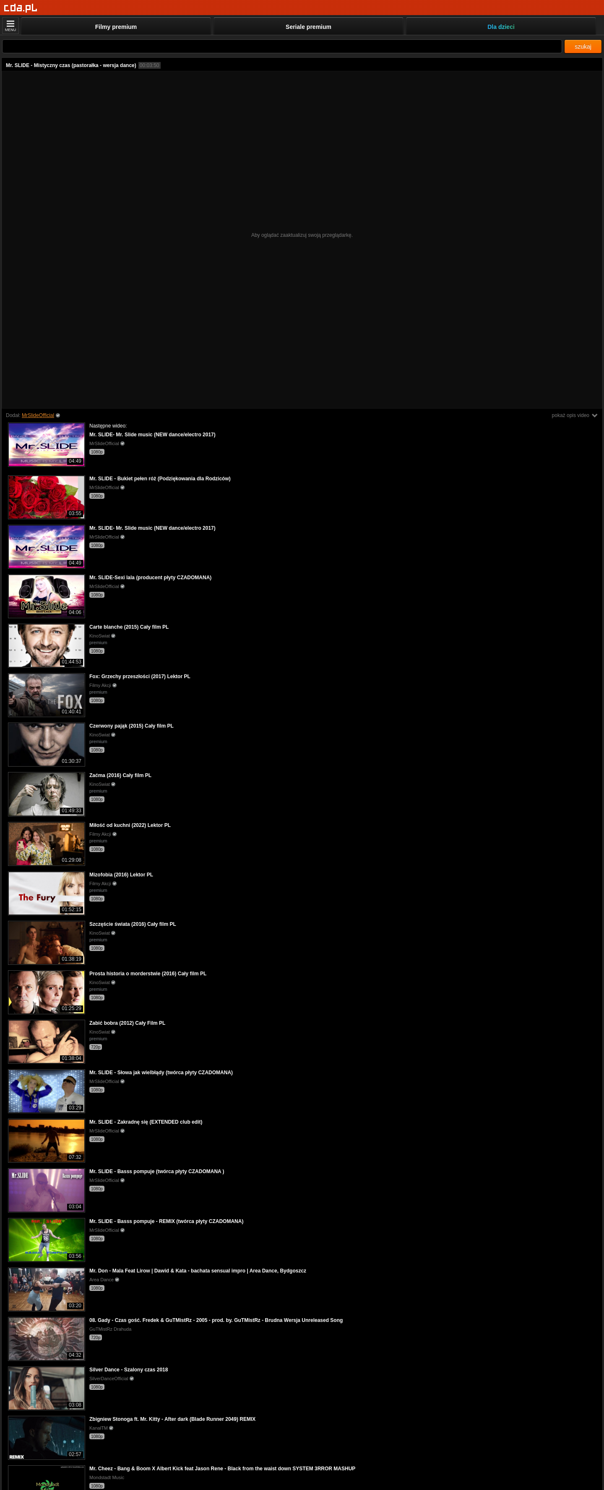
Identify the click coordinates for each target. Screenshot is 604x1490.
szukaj (583, 46)
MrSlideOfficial (38, 415)
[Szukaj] (282, 46)
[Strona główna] (20, 8)
